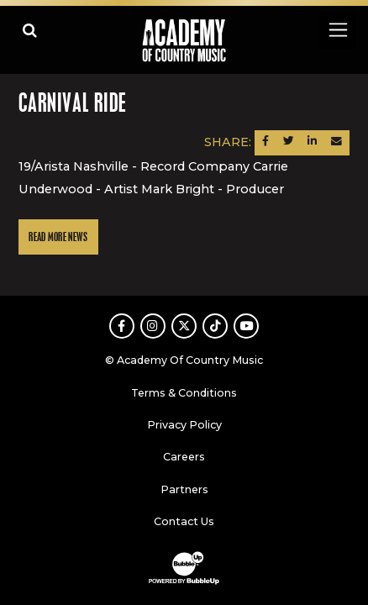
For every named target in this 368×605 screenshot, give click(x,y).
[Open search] (30, 30)
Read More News (58, 237)
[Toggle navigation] (337, 30)
